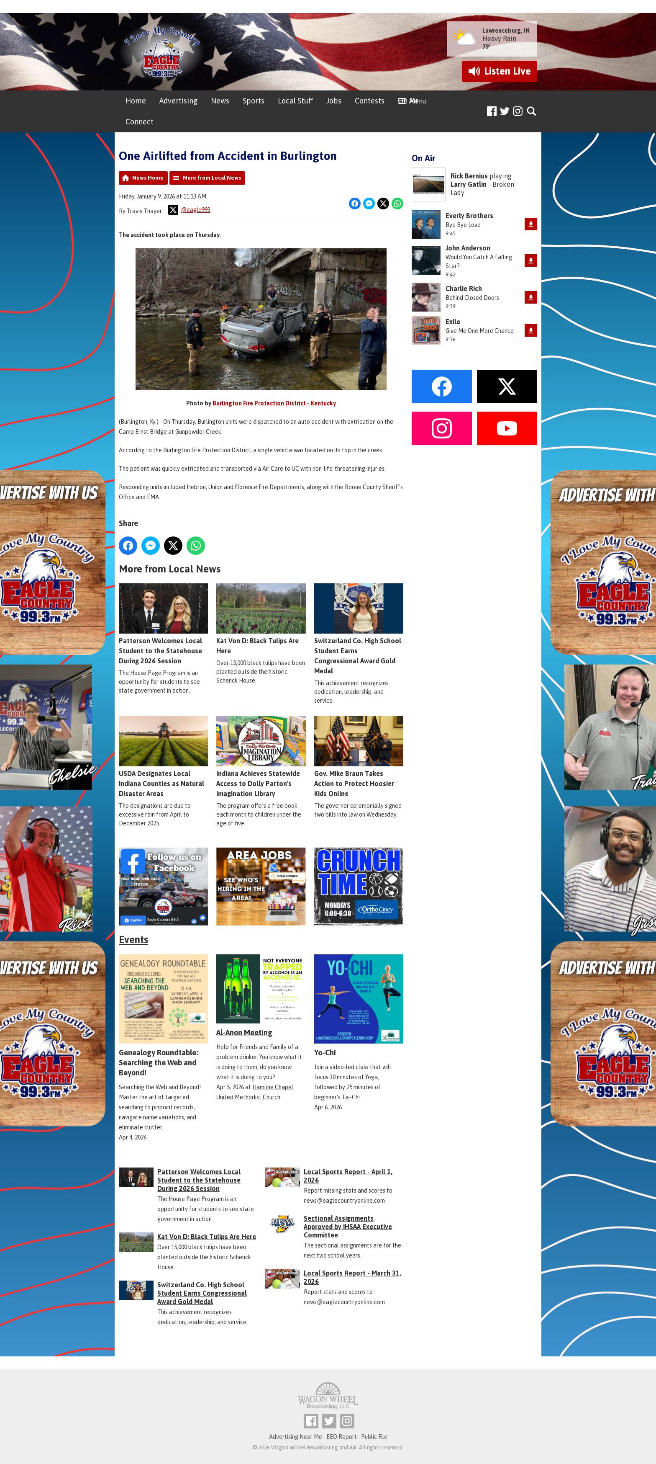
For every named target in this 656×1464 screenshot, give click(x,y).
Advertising (178, 100)
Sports (253, 100)
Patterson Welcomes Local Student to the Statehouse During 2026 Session (163, 624)
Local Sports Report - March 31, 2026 (352, 1277)
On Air (408, 100)
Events (133, 939)
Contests (369, 100)
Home (136, 100)
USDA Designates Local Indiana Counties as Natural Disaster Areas (163, 757)
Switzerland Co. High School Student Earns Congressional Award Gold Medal (358, 629)
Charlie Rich (464, 288)
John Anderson (468, 248)
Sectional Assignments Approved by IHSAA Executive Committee (348, 1226)
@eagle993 (189, 210)
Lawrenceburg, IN (506, 30)
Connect (140, 121)
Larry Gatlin (469, 184)
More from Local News (212, 178)
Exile (453, 321)
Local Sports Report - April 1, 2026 (348, 1176)
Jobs (333, 100)
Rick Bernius (469, 176)
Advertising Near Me (295, 1436)
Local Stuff (295, 100)
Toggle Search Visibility (532, 111)
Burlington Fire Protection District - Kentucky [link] (274, 403)
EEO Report (341, 1436)
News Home (148, 178)
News (220, 100)
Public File (374, 1436)
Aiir (352, 1447)
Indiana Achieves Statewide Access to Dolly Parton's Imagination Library (260, 757)
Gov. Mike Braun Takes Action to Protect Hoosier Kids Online (358, 757)
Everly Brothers (469, 215)
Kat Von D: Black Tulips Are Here (260, 619)
